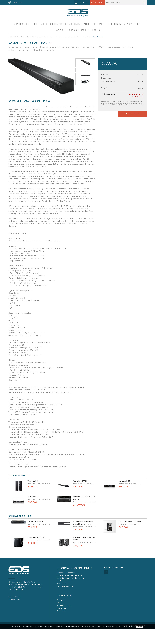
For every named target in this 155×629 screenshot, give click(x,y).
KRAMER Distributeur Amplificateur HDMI (83, 523)
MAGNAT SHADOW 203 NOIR (84, 538)
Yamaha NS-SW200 (36, 537)
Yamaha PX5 (33, 497)
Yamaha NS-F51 (34, 481)
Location (60, 30)
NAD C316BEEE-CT (36, 522)
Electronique (115, 24)
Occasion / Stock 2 (79, 30)
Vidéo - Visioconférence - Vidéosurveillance (65, 24)
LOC (35, 24)
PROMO (96, 30)
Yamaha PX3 (124, 481)
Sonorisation (21, 24)
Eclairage (98, 24)
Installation (133, 24)
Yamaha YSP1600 (81, 481)
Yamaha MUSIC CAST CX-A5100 (84, 498)
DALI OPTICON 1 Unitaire (130, 522)
